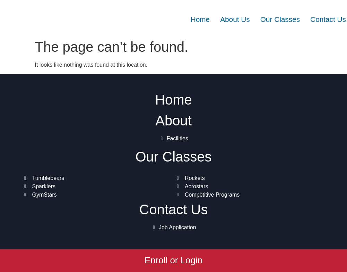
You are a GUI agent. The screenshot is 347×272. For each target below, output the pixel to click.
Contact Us (328, 19)
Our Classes (280, 19)
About (173, 120)
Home (200, 19)
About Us (235, 19)
